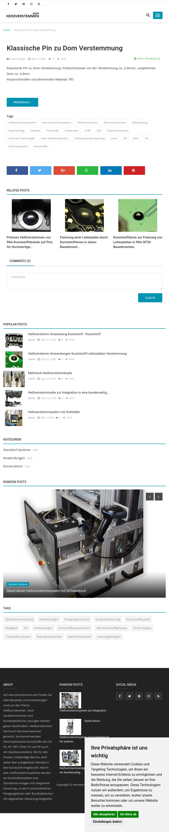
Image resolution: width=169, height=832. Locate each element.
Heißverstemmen (88, 122)
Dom (138, 138)
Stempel (36, 130)
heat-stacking (17, 130)
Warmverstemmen (116, 122)
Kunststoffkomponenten (74, 629)
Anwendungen (16, 58)
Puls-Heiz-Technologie (22, 138)
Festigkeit (11, 629)
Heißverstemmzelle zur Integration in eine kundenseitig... (68, 393)
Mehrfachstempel (79, 637)
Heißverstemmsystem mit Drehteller (54, 413)
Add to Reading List (147, 58)
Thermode (53, 130)
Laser (116, 138)
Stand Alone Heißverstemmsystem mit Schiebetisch (46, 591)
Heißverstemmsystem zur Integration (83, 711)
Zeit (100, 130)
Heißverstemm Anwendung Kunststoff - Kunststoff (64, 335)
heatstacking (141, 122)
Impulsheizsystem (120, 130)
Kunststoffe (41, 146)
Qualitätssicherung (108, 620)
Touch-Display (142, 629)
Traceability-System (18, 637)
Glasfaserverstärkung (19, 620)
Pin (149, 138)
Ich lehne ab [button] (128, 814)
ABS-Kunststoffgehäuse (111, 629)
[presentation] (150, 497)
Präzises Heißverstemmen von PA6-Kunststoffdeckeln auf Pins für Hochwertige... (30, 242)
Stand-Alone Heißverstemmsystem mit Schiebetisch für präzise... (84, 731)
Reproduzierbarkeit (49, 637)
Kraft (89, 130)
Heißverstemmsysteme (22, 122)
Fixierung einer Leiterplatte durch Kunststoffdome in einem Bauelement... (84, 242)
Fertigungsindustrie (77, 620)
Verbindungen (43, 629)
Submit (150, 298)
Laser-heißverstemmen (55, 138)
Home (6, 30)
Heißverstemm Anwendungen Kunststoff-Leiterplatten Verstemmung (77, 354)
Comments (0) (20, 262)
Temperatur (73, 130)
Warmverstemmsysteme (57, 122)
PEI (127, 138)
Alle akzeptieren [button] (104, 814)
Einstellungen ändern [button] (107, 821)
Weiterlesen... (23, 102)
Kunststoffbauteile (138, 620)
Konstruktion (13, 466)
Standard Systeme (17, 450)
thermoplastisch (18, 146)
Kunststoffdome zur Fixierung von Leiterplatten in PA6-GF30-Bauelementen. (137, 242)
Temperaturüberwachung (91, 138)
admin (31, 340)
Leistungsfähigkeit (109, 637)
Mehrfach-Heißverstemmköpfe (50, 374)
